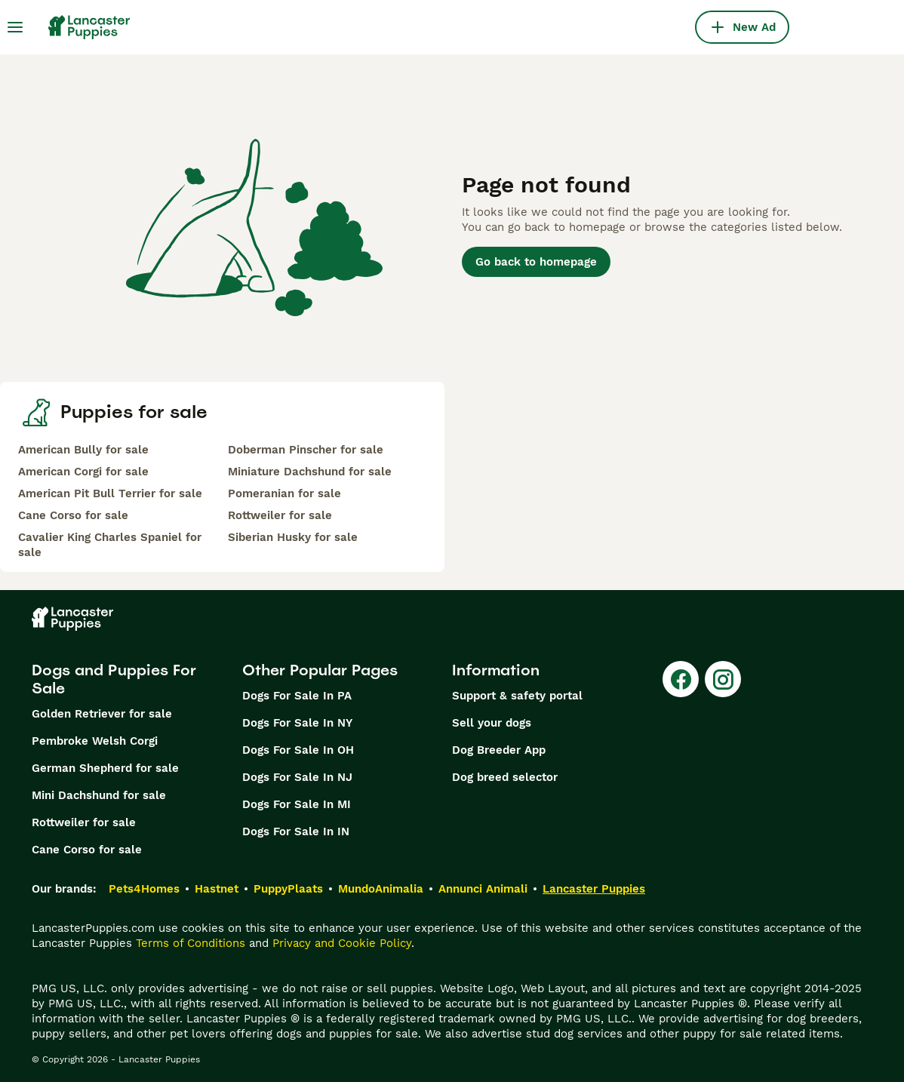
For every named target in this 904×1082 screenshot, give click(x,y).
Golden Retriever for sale (102, 714)
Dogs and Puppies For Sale (114, 679)
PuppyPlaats (288, 889)
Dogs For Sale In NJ (297, 777)
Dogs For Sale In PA (297, 695)
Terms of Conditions (190, 943)
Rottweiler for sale (280, 515)
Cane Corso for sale (73, 515)
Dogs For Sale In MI (296, 804)
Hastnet (216, 889)
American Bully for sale (83, 449)
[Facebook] (681, 679)
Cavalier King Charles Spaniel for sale (109, 544)
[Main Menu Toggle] (15, 27)
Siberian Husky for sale (293, 537)
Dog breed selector (505, 777)
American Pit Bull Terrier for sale (110, 493)
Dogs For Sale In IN (295, 831)
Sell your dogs (491, 723)
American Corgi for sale (83, 471)
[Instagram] (723, 679)
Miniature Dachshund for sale (310, 471)
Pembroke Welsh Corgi (95, 741)
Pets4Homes (144, 889)
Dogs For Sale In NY (297, 723)
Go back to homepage (536, 262)
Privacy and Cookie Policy (341, 943)
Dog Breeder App (499, 750)
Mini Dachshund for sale (99, 795)
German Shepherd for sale (105, 768)
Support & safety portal (517, 695)
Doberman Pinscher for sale (305, 449)
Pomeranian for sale (284, 493)
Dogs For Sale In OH (298, 750)
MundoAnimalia (380, 889)
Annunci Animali (482, 889)
